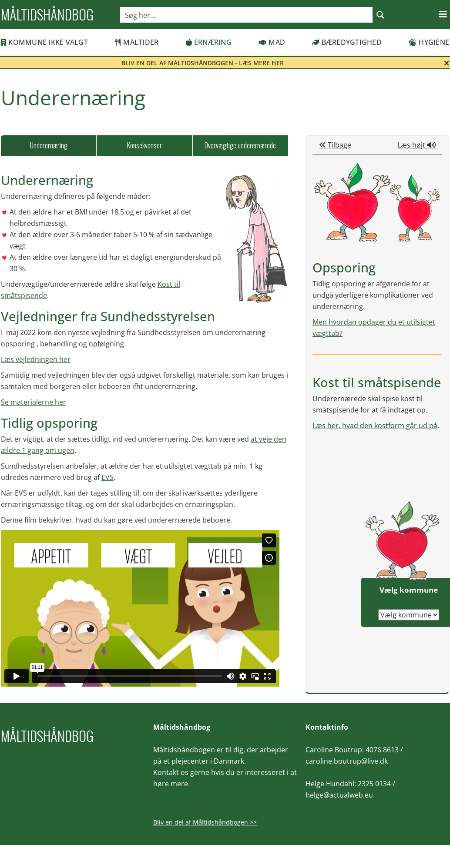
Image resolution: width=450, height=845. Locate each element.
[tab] (48, 145)
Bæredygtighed (347, 42)
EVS (107, 477)
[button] (442, 14)
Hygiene (429, 42)
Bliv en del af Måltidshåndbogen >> (205, 822)
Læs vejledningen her (36, 359)
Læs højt (416, 145)
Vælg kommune (408, 590)
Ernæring (209, 42)
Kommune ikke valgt (44, 42)
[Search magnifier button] (380, 15)
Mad (272, 42)
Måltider (136, 42)
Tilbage (335, 145)
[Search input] (247, 15)
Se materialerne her (33, 402)
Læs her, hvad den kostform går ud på (374, 425)
